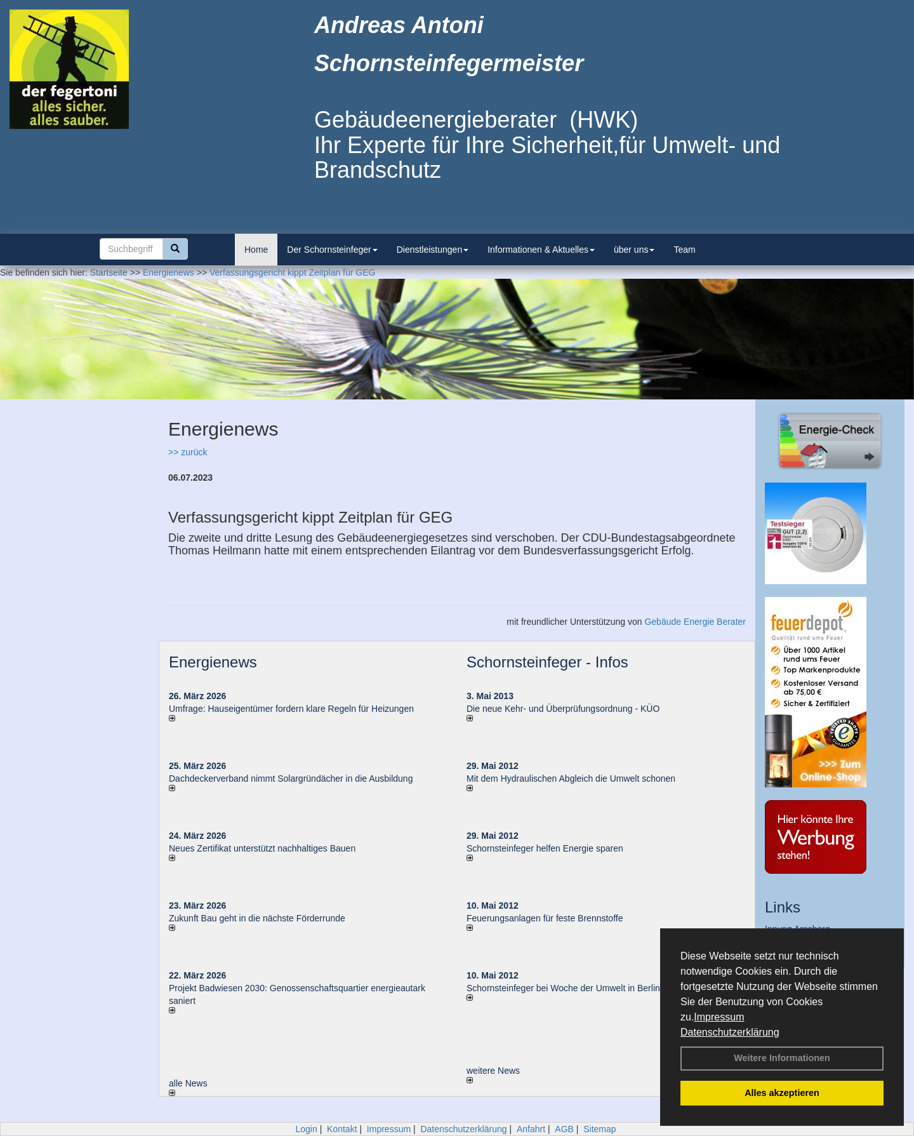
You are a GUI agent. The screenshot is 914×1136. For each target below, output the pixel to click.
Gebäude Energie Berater (695, 622)
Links (782, 907)
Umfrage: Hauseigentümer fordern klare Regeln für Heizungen (291, 709)
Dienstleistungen (433, 249)
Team (684, 249)
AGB (564, 1129)
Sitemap (599, 1129)
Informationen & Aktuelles (541, 249)
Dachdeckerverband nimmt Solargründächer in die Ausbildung (291, 778)
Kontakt (342, 1129)
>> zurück (187, 452)
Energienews (213, 662)
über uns (634, 249)
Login (306, 1129)
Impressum (719, 1017)
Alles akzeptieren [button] (782, 1093)
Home (256, 249)
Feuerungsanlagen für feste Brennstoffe (545, 918)
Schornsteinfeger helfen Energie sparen (545, 848)
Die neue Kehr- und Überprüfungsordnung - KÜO (563, 709)
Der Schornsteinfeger (332, 249)
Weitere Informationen (782, 1058)
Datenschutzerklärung (729, 1032)
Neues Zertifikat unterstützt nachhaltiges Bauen (262, 848)
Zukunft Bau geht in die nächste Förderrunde (257, 918)
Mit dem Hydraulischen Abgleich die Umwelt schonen (571, 778)
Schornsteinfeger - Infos (547, 662)
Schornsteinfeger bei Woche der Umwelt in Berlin (563, 988)
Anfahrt (531, 1129)
